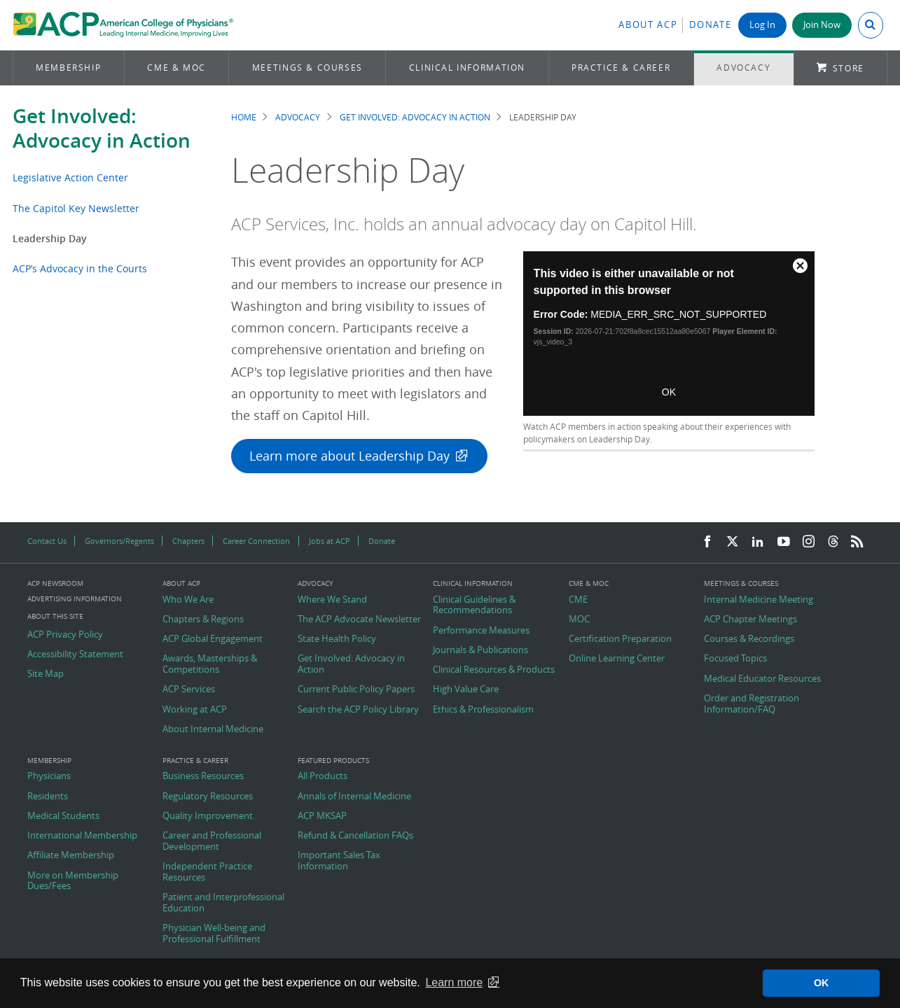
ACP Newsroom (55, 584)
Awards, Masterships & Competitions (209, 664)
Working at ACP (194, 709)
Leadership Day (50, 238)
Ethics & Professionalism (483, 709)
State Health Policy (337, 639)
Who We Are (188, 600)
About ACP (647, 25)
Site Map (45, 674)
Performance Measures (481, 630)
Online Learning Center (617, 658)
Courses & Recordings (749, 639)
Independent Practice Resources (207, 872)
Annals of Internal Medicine (354, 796)
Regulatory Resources (207, 796)
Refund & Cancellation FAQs (355, 835)
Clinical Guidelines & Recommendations (474, 605)
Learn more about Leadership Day (349, 456)
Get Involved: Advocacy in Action (102, 128)
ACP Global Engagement (212, 639)
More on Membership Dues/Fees (72, 881)
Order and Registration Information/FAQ (751, 704)
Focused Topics (735, 658)
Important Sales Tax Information (339, 861)
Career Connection (256, 541)
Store (848, 68)
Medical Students (63, 816)
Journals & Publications (480, 650)
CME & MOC (176, 68)
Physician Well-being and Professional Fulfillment (213, 933)
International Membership (82, 835)
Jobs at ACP (329, 541)
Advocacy (743, 68)
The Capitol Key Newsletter (76, 208)
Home (243, 117)
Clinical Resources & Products (494, 670)
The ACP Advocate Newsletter (359, 619)
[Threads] (833, 542)
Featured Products (333, 761)
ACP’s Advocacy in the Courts (80, 268)
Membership (68, 68)
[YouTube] (783, 542)
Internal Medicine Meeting (758, 600)
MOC (579, 619)
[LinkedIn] (758, 542)
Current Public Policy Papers (356, 689)
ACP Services (188, 689)
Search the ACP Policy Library (358, 709)
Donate (710, 25)
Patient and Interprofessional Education (223, 902)
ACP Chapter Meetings (750, 619)
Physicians (49, 776)
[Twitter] (732, 542)
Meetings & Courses (307, 68)
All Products (322, 776)
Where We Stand (332, 600)
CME (578, 600)
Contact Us (47, 541)
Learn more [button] (454, 982)
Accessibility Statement (75, 654)
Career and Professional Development (211, 841)
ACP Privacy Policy (65, 634)
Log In (762, 25)
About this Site (55, 616)
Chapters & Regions (203, 619)
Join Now (821, 25)
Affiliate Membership (70, 855)
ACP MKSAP (322, 816)
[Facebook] (707, 542)
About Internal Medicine (212, 729)
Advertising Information (74, 598)
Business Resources (203, 776)
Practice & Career (621, 68)
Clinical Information (467, 68)
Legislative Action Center (70, 177)
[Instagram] (809, 542)
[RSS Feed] (857, 542)
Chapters (188, 541)
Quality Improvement (207, 816)
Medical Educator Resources (762, 679)
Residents (47, 796)
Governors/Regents (119, 541)
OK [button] (821, 982)
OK (669, 392)
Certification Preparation (620, 639)
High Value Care (466, 689)
